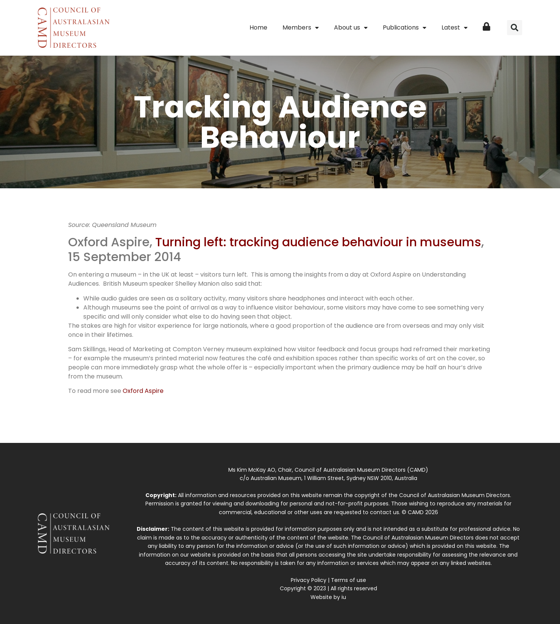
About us (351, 27)
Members (300, 27)
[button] (514, 27)
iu (344, 597)
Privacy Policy (308, 580)
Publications (404, 27)
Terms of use (348, 580)
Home (258, 27)
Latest (454, 27)
